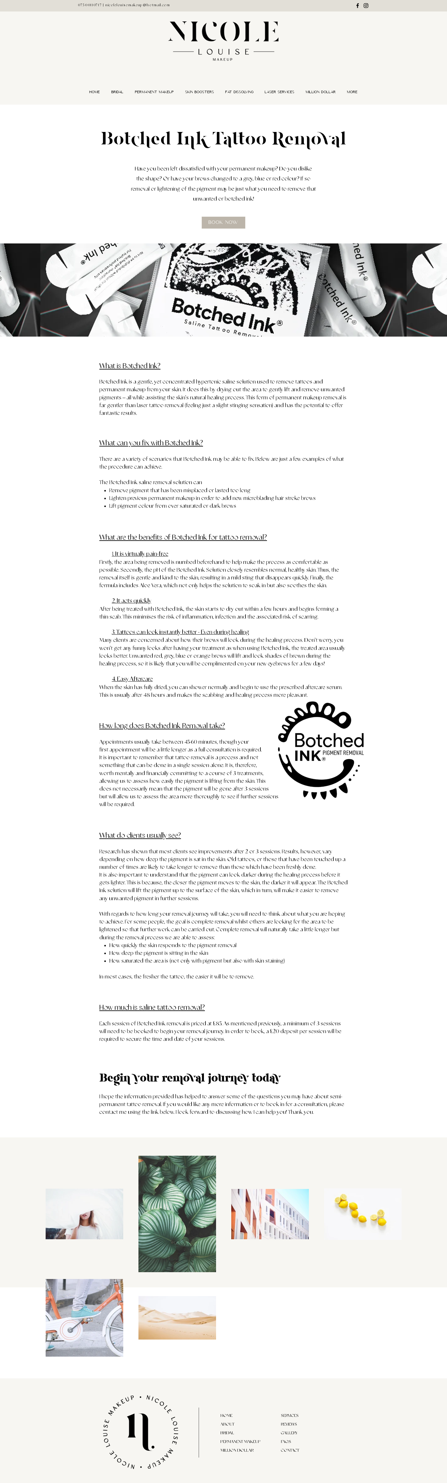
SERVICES (290, 1415)
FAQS (286, 1442)
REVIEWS (289, 1424)
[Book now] (223, 222)
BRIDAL (227, 1433)
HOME (226, 1415)
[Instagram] (366, 5)
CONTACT (290, 1450)
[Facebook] (357, 5)
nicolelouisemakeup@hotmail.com (137, 5)
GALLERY (289, 1433)
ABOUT (227, 1424)
